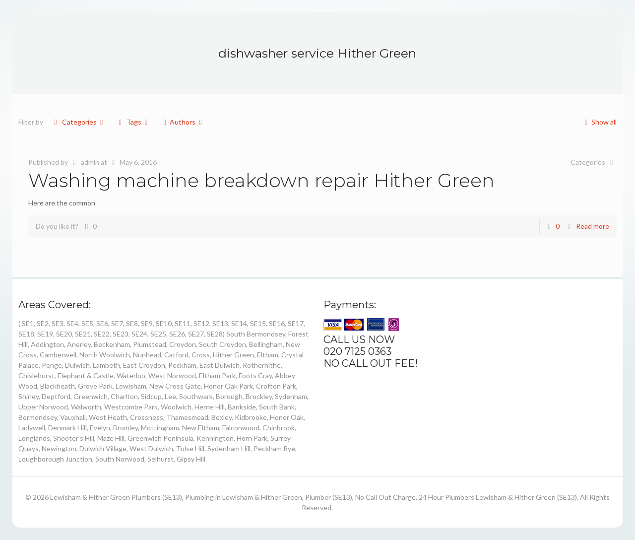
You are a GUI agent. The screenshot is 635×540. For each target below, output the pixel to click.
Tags (133, 122)
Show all (599, 122)
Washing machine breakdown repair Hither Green (261, 180)
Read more (592, 226)
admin (90, 162)
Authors (182, 122)
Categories (78, 122)
